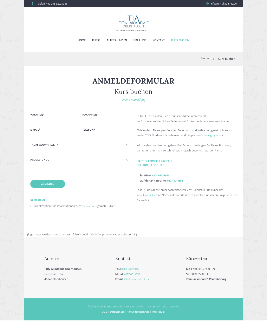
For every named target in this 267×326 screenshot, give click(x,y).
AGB (102, 317)
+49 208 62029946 (56, 3)
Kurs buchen (185, 41)
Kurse (92, 41)
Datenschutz (89, 211)
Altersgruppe (212, 136)
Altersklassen (115, 41)
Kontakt (161, 41)
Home (75, 41)
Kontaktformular (147, 196)
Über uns (140, 41)
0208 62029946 (161, 176)
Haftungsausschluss (138, 317)
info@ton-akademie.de (223, 3)
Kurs (231, 131)
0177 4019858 (176, 181)
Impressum (161, 317)
